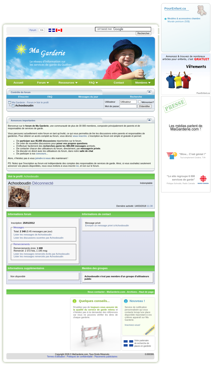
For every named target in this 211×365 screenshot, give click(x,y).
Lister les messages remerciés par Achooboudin (38, 256)
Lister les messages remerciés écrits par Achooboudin (42, 254)
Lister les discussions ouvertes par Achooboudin (38, 237)
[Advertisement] (80, 11)
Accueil (18, 82)
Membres (141, 82)
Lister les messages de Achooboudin (33, 234)
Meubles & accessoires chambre (184, 18)
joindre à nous (43, 158)
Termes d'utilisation (56, 356)
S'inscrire (23, 96)
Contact (119, 82)
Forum (41, 82)
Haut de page (146, 292)
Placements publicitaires (105, 356)
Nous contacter (96, 292)
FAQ (92, 82)
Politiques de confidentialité (79, 356)
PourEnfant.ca (175, 8)
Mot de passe (112, 106)
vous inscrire (80, 136)
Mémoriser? (146, 102)
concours (41, 153)
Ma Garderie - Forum (23, 102)
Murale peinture (176, 21)
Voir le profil (42, 102)
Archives (132, 292)
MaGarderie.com (116, 292)
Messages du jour (88, 96)
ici (77, 166)
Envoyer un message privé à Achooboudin (107, 225)
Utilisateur (110, 102)
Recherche (136, 96)
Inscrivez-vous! (132, 325)
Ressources (66, 82)
